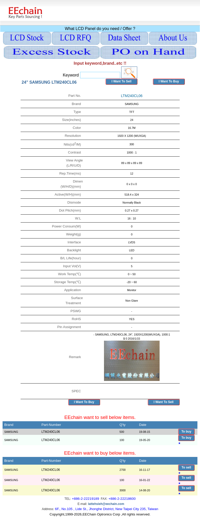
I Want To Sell (121, 81)
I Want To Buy (169, 81)
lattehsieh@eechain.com (106, 504)
